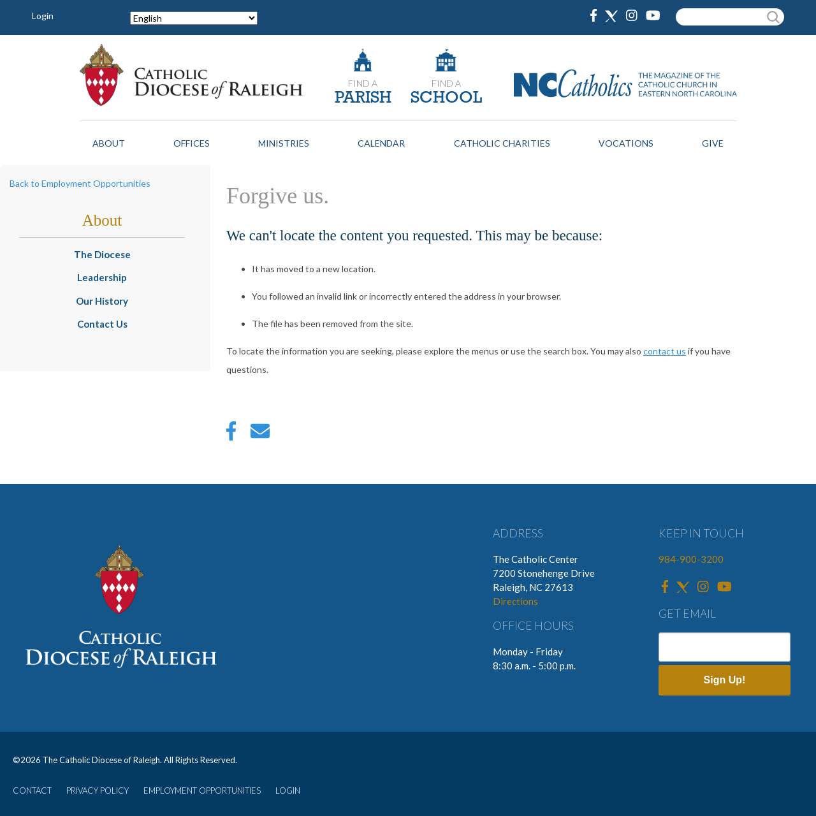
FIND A (362, 83)
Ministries (283, 143)
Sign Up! (725, 679)
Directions (515, 601)
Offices (191, 143)
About (108, 143)
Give (713, 143)
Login (43, 15)
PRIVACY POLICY (97, 790)
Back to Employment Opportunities (80, 183)
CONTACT (32, 790)
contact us (664, 351)
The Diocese (102, 254)
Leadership (102, 277)
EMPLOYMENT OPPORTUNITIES (202, 790)
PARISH (363, 98)
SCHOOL (446, 98)
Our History (102, 301)
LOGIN (287, 790)
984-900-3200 (691, 559)
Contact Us (102, 324)
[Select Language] (194, 18)
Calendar (381, 143)
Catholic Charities (502, 143)
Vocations (626, 143)
